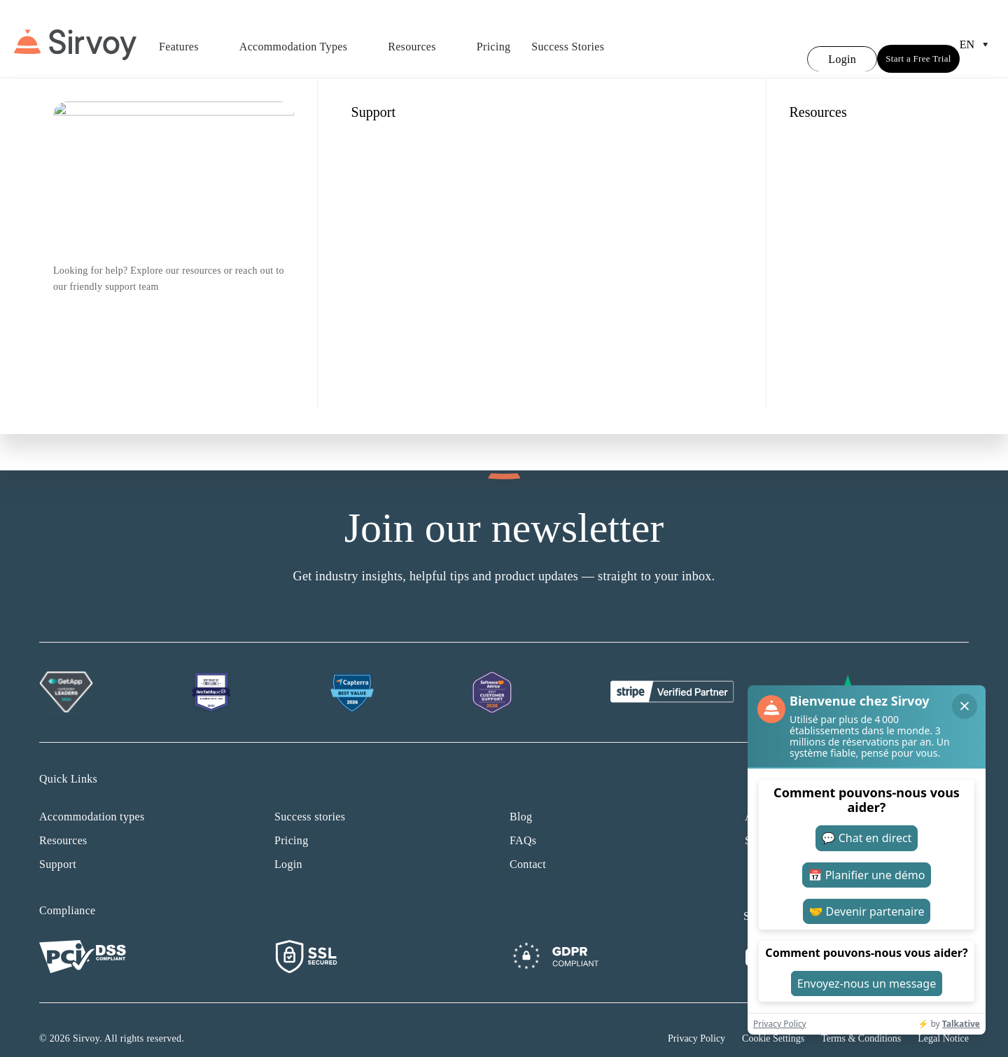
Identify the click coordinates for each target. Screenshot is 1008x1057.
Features (188, 38)
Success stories (309, 800)
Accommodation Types (303, 38)
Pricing (493, 38)
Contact (528, 847)
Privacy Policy (696, 1021)
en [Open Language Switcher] (977, 36)
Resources (422, 38)
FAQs (523, 824)
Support (57, 847)
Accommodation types (92, 800)
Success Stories (567, 38)
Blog (521, 800)
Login (288, 847)
